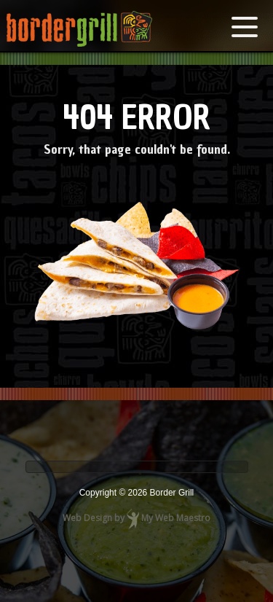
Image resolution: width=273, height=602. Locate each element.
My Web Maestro (175, 518)
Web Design (87, 518)
